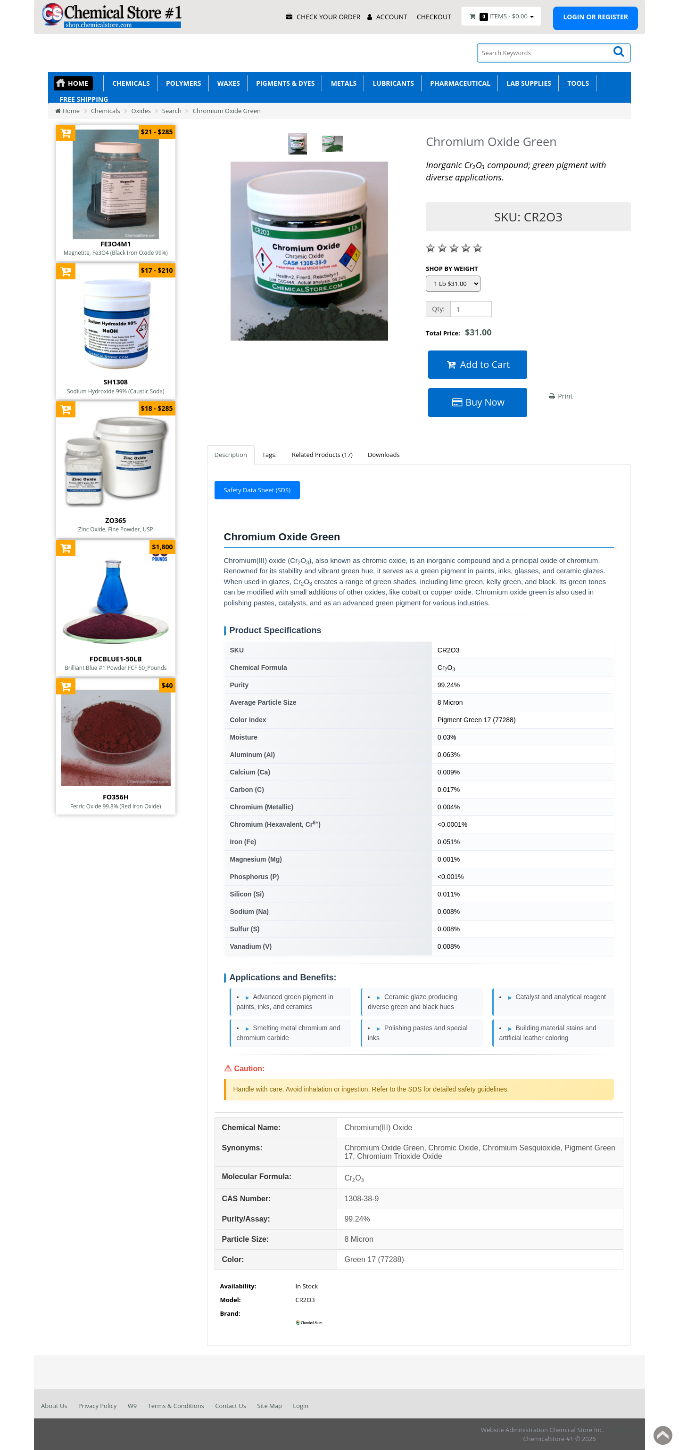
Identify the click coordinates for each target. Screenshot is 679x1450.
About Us (54, 1405)
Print (560, 395)
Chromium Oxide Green (227, 110)
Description (231, 454)
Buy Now (478, 402)
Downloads (384, 454)
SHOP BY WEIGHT (452, 268)
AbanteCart (621, 1430)
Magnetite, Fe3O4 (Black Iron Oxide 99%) (116, 252)
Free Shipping (82, 99)
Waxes (227, 83)
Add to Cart (478, 364)
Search (172, 110)
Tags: (269, 454)
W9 (132, 1405)
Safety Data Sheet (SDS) (257, 490)
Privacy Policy (97, 1405)
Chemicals (129, 83)
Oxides (141, 110)
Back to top (663, 1435)
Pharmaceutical (458, 83)
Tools (576, 83)
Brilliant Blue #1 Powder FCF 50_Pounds (115, 667)
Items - (501, 16)
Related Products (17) (322, 454)
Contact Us (230, 1405)
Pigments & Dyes (284, 83)
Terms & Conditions (176, 1405)
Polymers (182, 83)
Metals (341, 83)
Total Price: (458, 332)
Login (300, 1405)
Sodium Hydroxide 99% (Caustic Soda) (115, 391)
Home (78, 83)
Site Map (269, 1405)
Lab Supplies (527, 83)
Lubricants (391, 83)
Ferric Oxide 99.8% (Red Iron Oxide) (115, 806)
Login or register (595, 16)
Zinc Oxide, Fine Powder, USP (115, 529)
